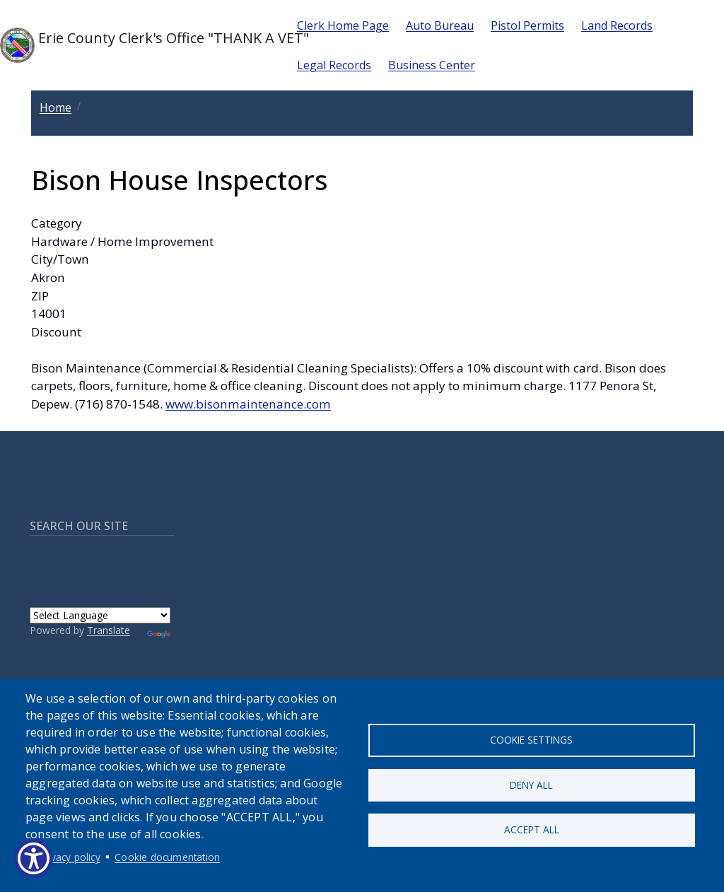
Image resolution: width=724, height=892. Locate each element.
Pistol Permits (527, 25)
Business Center (431, 65)
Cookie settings (531, 739)
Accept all (531, 831)
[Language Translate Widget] (100, 615)
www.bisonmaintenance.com (248, 404)
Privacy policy (69, 857)
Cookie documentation (167, 857)
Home (55, 107)
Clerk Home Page (343, 25)
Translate (108, 630)
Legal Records (334, 65)
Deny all (531, 785)
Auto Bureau (440, 25)
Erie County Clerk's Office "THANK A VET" (137, 45)
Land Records (617, 25)
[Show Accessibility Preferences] (33, 858)
